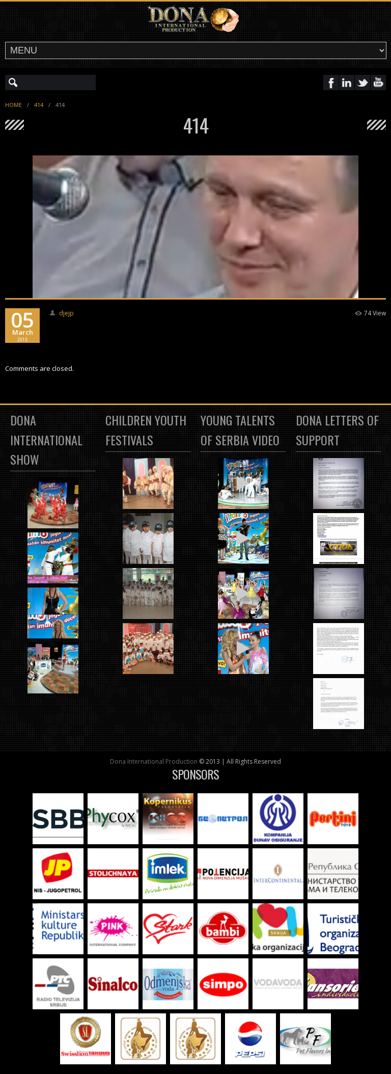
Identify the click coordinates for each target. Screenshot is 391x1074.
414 (38, 105)
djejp (66, 313)
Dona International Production (154, 761)
